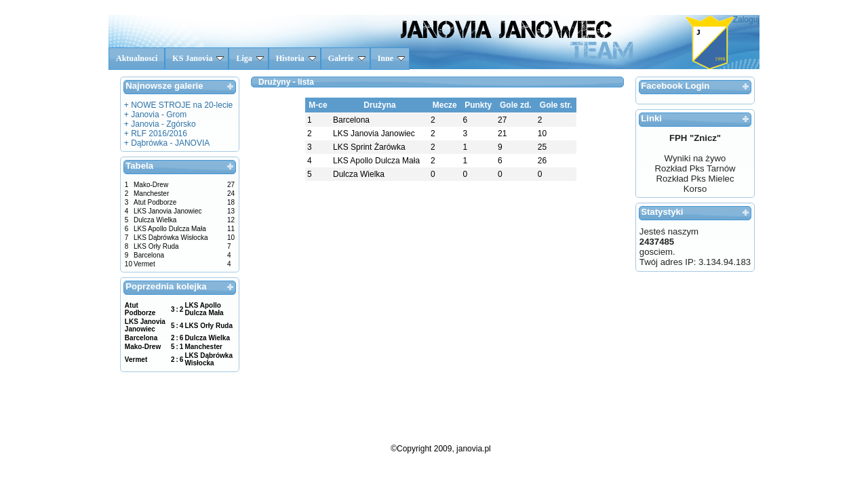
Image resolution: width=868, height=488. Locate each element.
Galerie (347, 58)
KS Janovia (198, 58)
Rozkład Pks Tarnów (694, 168)
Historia (296, 58)
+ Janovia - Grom (155, 114)
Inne (391, 58)
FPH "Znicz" (695, 138)
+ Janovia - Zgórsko (160, 124)
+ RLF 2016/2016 (155, 133)
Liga (249, 58)
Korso (695, 189)
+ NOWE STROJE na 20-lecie (178, 105)
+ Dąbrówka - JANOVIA (167, 143)
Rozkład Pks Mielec (695, 179)
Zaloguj (746, 19)
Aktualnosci (136, 58)
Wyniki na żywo (695, 158)
